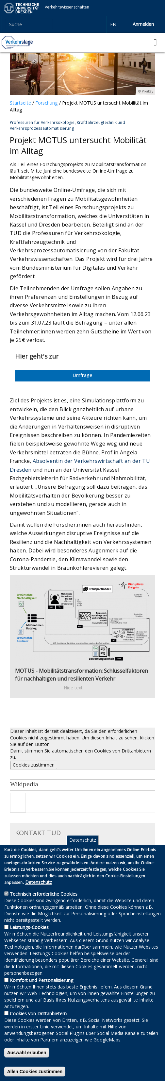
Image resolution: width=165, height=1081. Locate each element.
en (113, 24)
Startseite (20, 103)
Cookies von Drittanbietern (38, 1025)
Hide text (73, 687)
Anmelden (143, 24)
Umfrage (82, 375)
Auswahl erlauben (26, 1064)
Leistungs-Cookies (29, 939)
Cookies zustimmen (34, 765)
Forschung (46, 103)
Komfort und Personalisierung (41, 991)
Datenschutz (82, 851)
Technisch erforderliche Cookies (43, 905)
